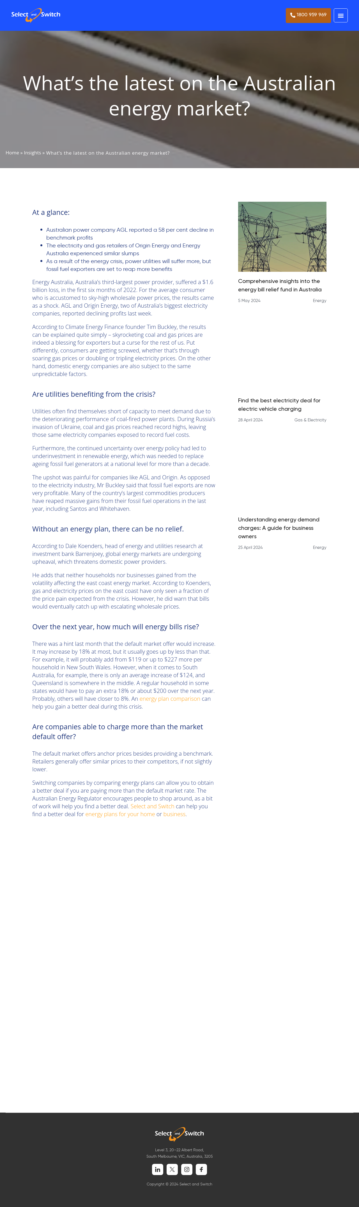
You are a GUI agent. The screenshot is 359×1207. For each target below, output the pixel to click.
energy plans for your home (120, 814)
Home (12, 152)
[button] (341, 15)
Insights (32, 152)
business (175, 814)
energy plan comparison (170, 698)
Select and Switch (151, 806)
